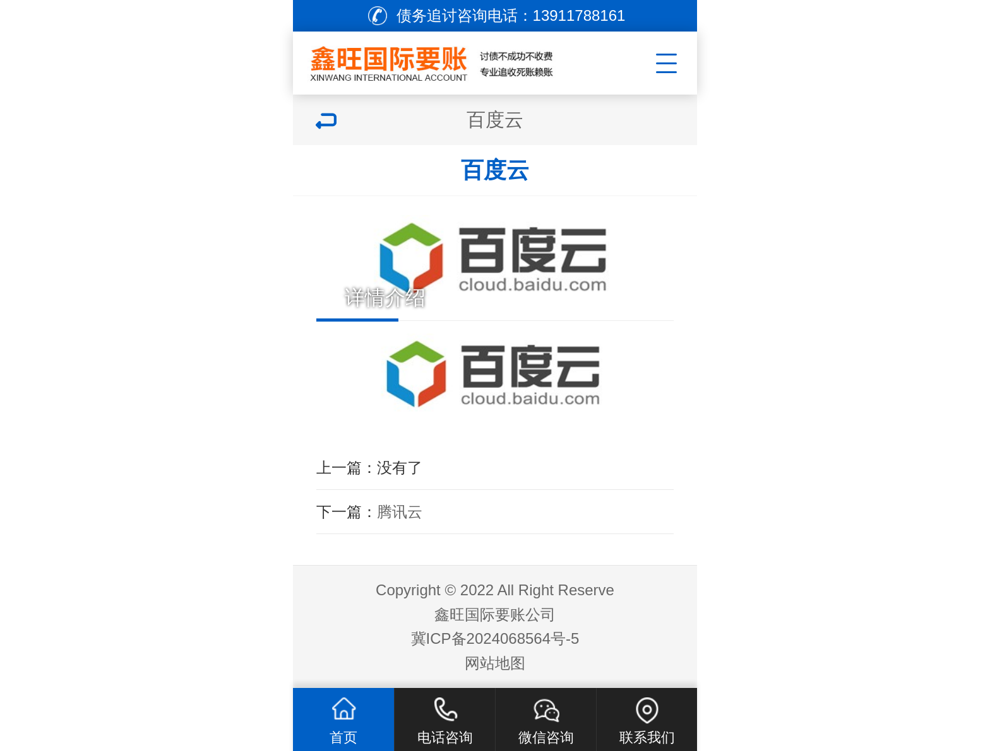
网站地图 (495, 663)
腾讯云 (399, 511)
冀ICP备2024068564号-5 (495, 638)
